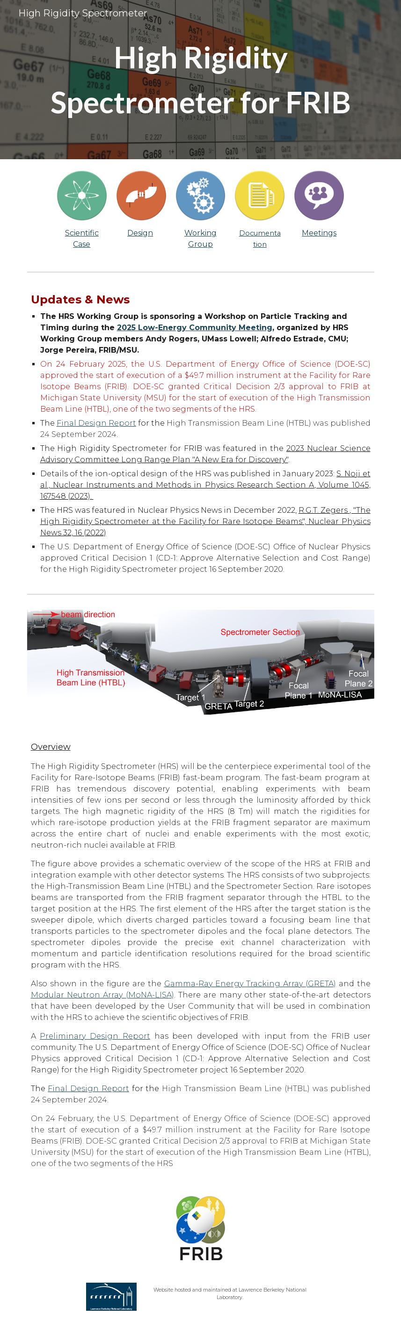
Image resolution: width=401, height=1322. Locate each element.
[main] (200, 79)
